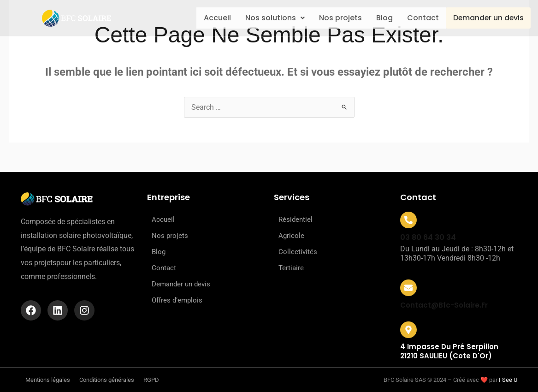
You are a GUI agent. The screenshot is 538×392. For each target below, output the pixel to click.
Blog (378, 17)
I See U (508, 379)
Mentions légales (47, 379)
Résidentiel (295, 219)
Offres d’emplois (177, 300)
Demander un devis (487, 18)
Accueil (204, 17)
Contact (419, 17)
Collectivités (297, 252)
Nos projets (332, 17)
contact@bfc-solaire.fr (444, 305)
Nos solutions (264, 17)
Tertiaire (291, 268)
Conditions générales (106, 379)
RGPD (151, 379)
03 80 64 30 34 (428, 237)
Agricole (291, 236)
